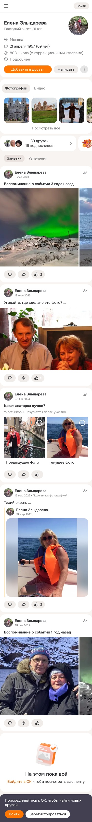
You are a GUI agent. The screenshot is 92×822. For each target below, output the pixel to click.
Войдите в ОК (19, 781)
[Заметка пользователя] (46, 429)
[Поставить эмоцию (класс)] (38, 274)
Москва (16, 39)
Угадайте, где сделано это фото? (33, 302)
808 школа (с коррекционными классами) (46, 53)
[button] (16, 88)
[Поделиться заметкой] (23, 274)
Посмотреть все (46, 128)
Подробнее (20, 59)
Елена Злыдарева (25, 23)
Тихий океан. (15, 502)
